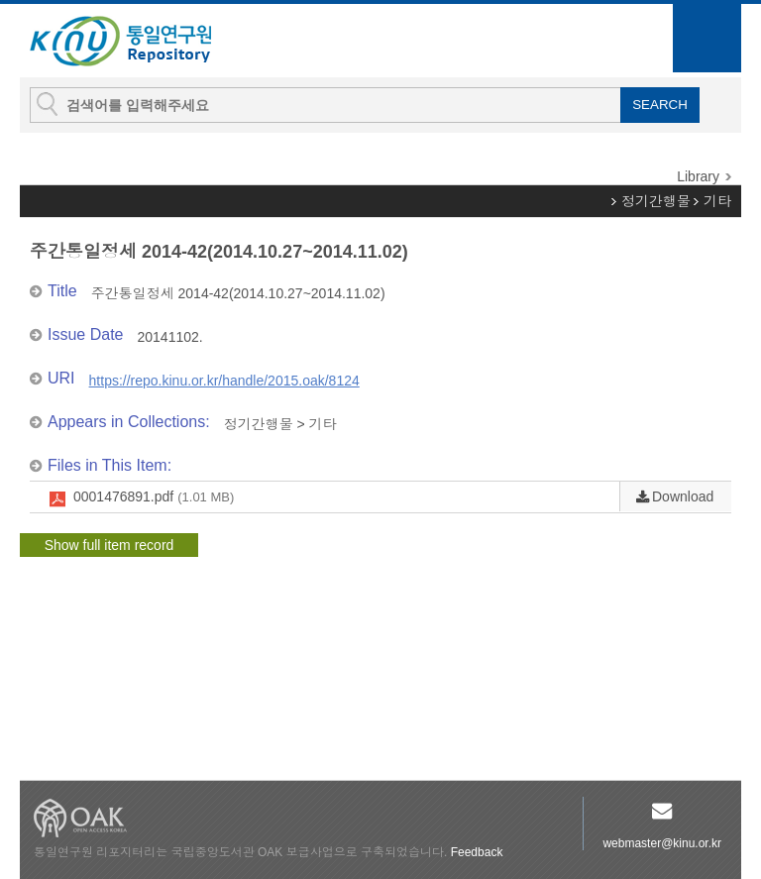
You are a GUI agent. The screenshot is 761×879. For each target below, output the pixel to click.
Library (698, 176)
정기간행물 (656, 201)
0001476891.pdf (153, 497)
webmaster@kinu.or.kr (661, 843)
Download (682, 496)
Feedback (477, 852)
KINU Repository (137, 41)
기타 (717, 201)
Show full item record (109, 545)
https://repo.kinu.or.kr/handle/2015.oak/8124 (224, 380)
